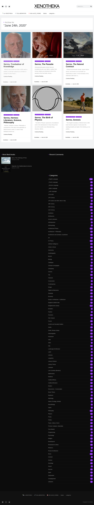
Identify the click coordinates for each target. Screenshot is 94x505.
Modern (70, 386)
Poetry (70, 417)
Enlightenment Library (70, 306)
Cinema (70, 272)
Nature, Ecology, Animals (70, 401)
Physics (70, 414)
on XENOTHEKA (8, 13)
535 (51, 55)
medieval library (70, 380)
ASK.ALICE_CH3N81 (35, 13)
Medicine (70, 377)
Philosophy (47, 61)
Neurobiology (70, 405)
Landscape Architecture (70, 349)
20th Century (70, 207)
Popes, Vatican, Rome (70, 423)
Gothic (70, 327)
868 (82, 55)
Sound (70, 466)
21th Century (70, 210)
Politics (70, 420)
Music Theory (70, 392)
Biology (70, 259)
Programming (70, 432)
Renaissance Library (70, 445)
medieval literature (70, 383)
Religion (70, 438)
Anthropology (70, 225)
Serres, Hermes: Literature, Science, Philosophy (12, 120)
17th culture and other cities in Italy (70, 201)
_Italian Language (70, 188)
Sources (70, 469)
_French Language (70, 182)
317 (51, 108)
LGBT (70, 352)
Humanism (70, 337)
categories (52, 13)
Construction (70, 281)
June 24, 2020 (44, 81)
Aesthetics (70, 213)
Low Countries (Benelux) (70, 371)
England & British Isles (70, 303)
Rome (70, 454)
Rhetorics (70, 448)
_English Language (39, 61)
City (70, 275)
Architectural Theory (70, 228)
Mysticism (70, 395)
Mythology (70, 398)
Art (70, 238)
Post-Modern (70, 429)
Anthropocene (70, 222)
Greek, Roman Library (70, 330)
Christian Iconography (70, 266)
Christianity (70, 269)
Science (70, 460)
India (70, 340)
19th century (70, 204)
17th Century (70, 198)
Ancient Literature (70, 219)
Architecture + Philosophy (70, 232)
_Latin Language (70, 191)
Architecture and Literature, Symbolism (70, 235)
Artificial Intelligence (70, 244)
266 (19, 109)
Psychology (70, 435)
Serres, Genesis (73, 120)
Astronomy (70, 250)
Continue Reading (40, 76)
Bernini (70, 256)
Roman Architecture (70, 451)
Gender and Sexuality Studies (70, 324)
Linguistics (70, 358)
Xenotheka (36, 81)
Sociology (70, 463)
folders (45, 13)
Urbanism (70, 482)
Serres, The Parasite (44, 64)
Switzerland (70, 476)
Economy (70, 296)
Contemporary (70, 284)
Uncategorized (70, 479)
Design (70, 287)
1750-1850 (70, 195)
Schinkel (70, 457)
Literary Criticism (70, 361)
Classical (70, 278)
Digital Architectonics (70, 290)
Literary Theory (70, 364)
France (70, 321)
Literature (70, 367)
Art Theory (70, 241)
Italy (70, 346)
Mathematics (70, 374)
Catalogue (70, 263)
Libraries (70, 355)
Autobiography (70, 253)
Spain (70, 472)
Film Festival (70, 318)
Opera (70, 408)
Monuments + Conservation (70, 389)
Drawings (70, 293)
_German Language (70, 185)
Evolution (70, 309)
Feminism (70, 315)
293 (82, 111)
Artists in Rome (70, 247)
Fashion (70, 312)
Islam (70, 343)
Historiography (70, 334)
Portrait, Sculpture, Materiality (70, 426)
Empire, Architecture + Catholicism (70, 300)
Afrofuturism (70, 216)
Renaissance (70, 442)
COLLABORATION (20, 13)
